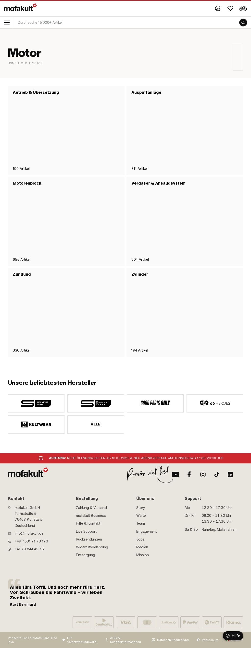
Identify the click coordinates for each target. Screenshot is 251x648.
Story (140, 507)
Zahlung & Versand (91, 507)
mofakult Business (91, 515)
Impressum (210, 640)
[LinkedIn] (230, 474)
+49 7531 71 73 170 (31, 541)
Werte (141, 515)
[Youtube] (175, 474)
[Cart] (243, 8)
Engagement (146, 531)
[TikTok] (217, 474)
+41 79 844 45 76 (29, 549)
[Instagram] (203, 474)
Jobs (140, 539)
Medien (142, 547)
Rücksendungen (89, 539)
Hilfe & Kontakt (88, 523)
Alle (96, 424)
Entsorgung (85, 555)
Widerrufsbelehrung (92, 547)
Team (140, 523)
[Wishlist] (230, 8)
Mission (142, 555)
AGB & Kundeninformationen (125, 640)
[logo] (20, 7)
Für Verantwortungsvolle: (82, 640)
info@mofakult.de (29, 533)
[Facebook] (189, 474)
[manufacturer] (36, 403)
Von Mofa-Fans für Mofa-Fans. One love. (32, 640)
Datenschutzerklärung (173, 640)
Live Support (86, 531)
